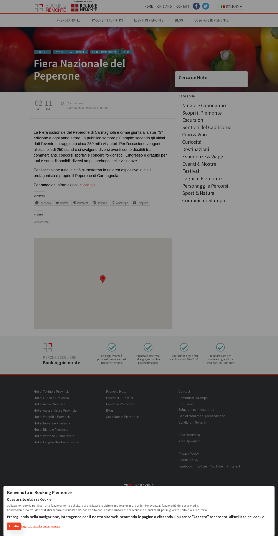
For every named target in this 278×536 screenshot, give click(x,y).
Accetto (14, 526)
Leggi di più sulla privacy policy (40, 526)
